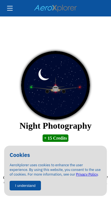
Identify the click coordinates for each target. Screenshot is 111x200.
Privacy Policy (87, 174)
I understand (25, 186)
